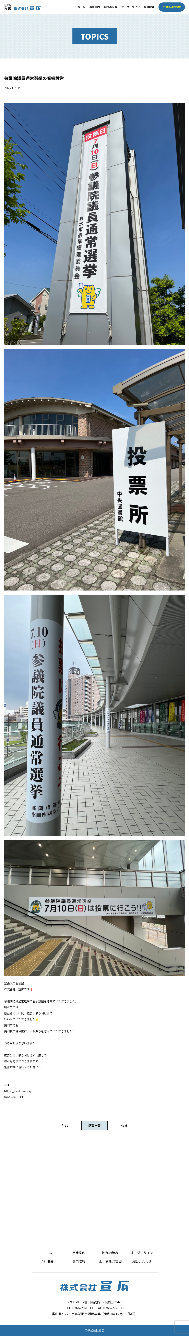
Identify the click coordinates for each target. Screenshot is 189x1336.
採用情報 (78, 1261)
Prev (64, 1125)
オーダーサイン (130, 7)
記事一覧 (94, 1125)
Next (123, 1125)
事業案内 (94, 7)
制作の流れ (110, 7)
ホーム (81, 7)
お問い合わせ (142, 1261)
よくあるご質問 (110, 1261)
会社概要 (149, 7)
